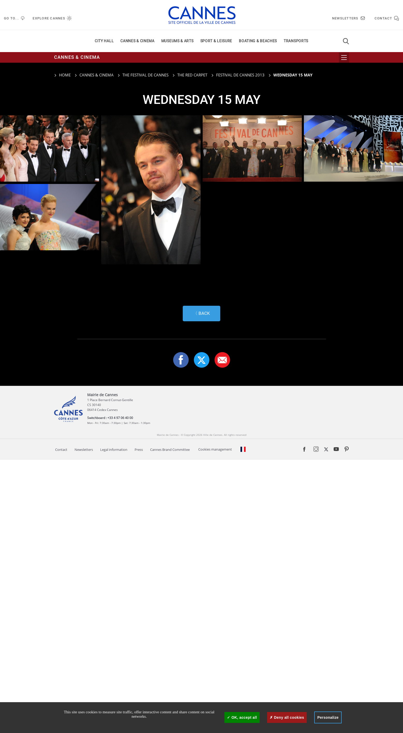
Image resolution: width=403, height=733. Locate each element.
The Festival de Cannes (145, 74)
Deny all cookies (287, 717)
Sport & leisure (216, 41)
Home (62, 74)
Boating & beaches (258, 41)
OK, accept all (242, 717)
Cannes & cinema (137, 41)
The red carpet (192, 74)
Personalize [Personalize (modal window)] (328, 717)
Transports (296, 41)
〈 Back (201, 586)
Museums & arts (177, 41)
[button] (222, 633)
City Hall (104, 41)
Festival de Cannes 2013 (240, 74)
